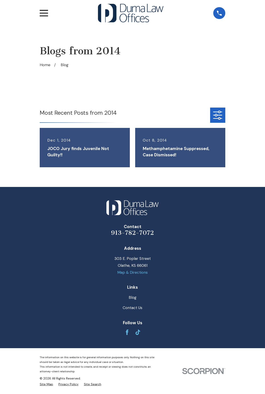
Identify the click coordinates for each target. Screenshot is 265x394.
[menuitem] (46, 384)
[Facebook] (127, 332)
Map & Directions (132, 272)
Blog (133, 297)
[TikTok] (138, 332)
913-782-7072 (132, 232)
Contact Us (132, 307)
